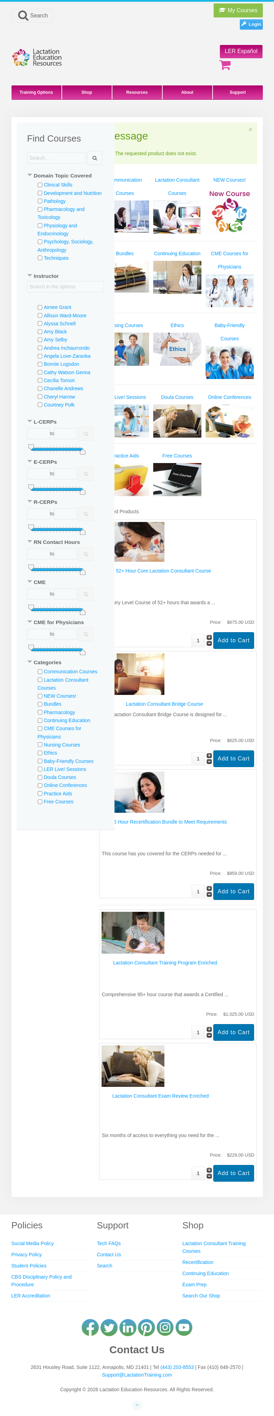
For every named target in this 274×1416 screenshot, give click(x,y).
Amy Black (55, 331)
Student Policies (29, 1266)
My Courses (238, 10)
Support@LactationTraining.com (137, 1375)
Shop (87, 92)
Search (32, 15)
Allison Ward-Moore (65, 315)
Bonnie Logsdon (61, 364)
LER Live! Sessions (65, 769)
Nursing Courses (62, 745)
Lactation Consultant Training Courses (213, 1247)
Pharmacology (59, 712)
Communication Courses (70, 671)
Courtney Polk (59, 405)
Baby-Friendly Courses (69, 761)
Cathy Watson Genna (67, 372)
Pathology (55, 201)
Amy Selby (55, 339)
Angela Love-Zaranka (67, 356)
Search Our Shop (201, 1295)
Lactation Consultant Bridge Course (164, 704)
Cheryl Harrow (59, 397)
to (52, 433)
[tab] (65, 176)
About (187, 92)
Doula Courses (60, 777)
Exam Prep (194, 1284)
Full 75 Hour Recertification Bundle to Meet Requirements (164, 822)
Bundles (53, 704)
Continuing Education (67, 720)
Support (238, 92)
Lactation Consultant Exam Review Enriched (160, 1096)
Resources (137, 92)
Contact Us (109, 1254)
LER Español (241, 51)
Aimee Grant (58, 307)
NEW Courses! (60, 696)
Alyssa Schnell (60, 323)
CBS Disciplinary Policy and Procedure (42, 1280)
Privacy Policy (27, 1254)
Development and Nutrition (73, 193)
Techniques (56, 258)
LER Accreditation (31, 1295)
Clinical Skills (58, 185)
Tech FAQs (108, 1243)
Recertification (197, 1262)
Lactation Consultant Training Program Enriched (165, 963)
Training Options (36, 92)
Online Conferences (65, 785)
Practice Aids (58, 793)
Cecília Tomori (59, 380)
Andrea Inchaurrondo (67, 348)
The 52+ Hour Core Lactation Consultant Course (158, 571)
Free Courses (59, 801)
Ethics (50, 753)
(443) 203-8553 (177, 1367)
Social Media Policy (33, 1243)
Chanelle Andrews (63, 388)
